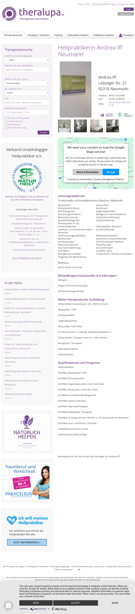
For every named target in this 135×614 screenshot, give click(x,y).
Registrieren (125, 14)
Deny (36, 602)
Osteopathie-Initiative (78, 35)
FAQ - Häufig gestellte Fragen (100, 4)
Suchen (43, 132)
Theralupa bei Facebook (37, 566)
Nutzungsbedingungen (60, 566)
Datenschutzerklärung (82, 566)
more (115, 602)
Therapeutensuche (13, 35)
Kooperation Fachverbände (119, 566)
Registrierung (126, 4)
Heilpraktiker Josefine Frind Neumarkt (25, 298)
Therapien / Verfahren (38, 35)
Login (128, 9)
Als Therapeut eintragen (13, 566)
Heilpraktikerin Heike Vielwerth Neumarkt (27, 289)
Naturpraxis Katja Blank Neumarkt (23, 321)
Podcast (58, 35)
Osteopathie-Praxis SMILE (18, 394)
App (80, 4)
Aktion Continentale (63, 569)
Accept (111, 172)
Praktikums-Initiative (103, 35)
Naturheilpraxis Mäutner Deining (23, 371)
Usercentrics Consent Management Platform (102, 179)
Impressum (99, 566)
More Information (88, 172)
